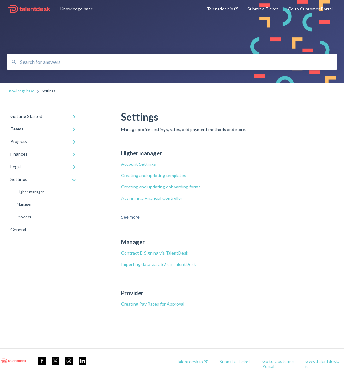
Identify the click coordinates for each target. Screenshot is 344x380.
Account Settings (138, 164)
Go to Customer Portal (278, 364)
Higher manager (30, 191)
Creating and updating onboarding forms (161, 186)
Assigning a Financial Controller (151, 198)
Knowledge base (76, 8)
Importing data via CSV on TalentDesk (159, 264)
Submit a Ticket (234, 361)
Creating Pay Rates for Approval (152, 304)
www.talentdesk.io (322, 364)
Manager (24, 204)
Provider (24, 217)
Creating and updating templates (153, 175)
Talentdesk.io (192, 361)
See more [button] (130, 217)
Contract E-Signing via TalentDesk (154, 253)
